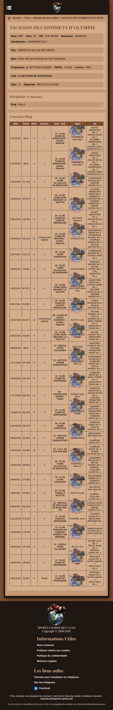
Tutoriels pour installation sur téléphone (56, 677)
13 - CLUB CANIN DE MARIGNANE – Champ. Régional (60, 138)
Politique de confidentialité (52, 655)
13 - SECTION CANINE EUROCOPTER (60, 362)
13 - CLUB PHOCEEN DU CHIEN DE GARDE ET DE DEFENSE (60, 532)
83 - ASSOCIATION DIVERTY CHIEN (60, 395)
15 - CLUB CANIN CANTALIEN (60, 479)
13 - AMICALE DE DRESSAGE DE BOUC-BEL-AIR (60, 506)
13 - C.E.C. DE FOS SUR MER (60, 450)
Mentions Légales (47, 661)
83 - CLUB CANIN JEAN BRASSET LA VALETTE (60, 198)
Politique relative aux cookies (53, 650)
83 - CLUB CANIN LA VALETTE (60, 493)
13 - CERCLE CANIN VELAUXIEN (60, 348)
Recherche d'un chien (46, 18)
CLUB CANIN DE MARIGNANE (35, 76)
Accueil (17, 18)
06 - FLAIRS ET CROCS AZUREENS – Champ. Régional (60, 320)
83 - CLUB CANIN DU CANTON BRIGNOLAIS (60, 219)
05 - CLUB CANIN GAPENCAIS (60, 254)
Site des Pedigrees (44, 682)
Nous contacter (45, 645)
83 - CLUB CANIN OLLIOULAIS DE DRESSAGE (60, 181)
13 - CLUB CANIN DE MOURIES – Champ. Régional (60, 238)
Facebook (42, 688)
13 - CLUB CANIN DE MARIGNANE (60, 378)
